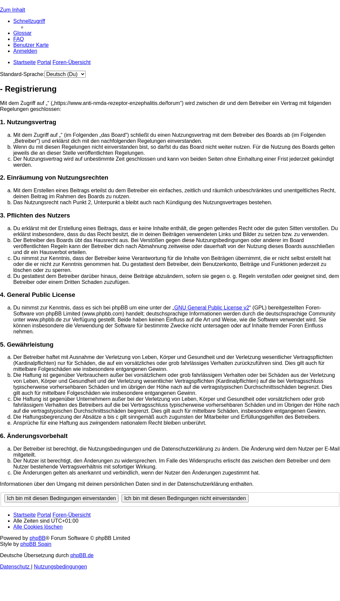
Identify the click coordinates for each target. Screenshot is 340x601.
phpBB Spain (35, 544)
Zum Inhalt (12, 10)
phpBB (37, 538)
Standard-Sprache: (22, 74)
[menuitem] (22, 33)
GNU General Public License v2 (211, 307)
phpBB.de (82, 555)
